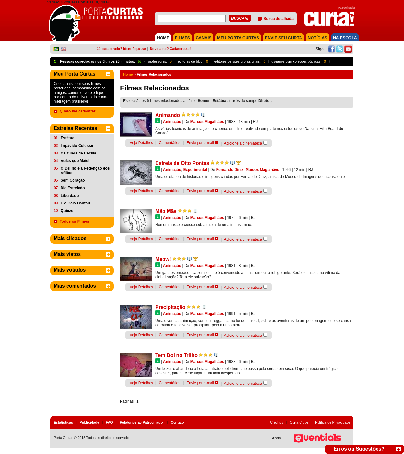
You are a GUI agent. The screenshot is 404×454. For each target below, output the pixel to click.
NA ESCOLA (345, 37)
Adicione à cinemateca (243, 143)
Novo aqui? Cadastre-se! (170, 49)
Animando (167, 115)
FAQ (109, 422)
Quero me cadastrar (77, 111)
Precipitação (170, 307)
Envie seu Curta (283, 37)
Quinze (67, 211)
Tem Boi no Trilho (176, 355)
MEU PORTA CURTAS (238, 37)
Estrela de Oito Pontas (182, 163)
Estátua (67, 138)
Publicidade (89, 422)
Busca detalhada (279, 18)
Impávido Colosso (77, 145)
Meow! (163, 259)
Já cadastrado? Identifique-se (121, 49)
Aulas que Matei (75, 161)
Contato (177, 422)
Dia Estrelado (73, 188)
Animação (172, 121)
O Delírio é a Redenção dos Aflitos (85, 170)
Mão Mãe (166, 211)
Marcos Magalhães (207, 121)
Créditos (276, 422)
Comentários (169, 143)
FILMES (182, 37)
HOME (163, 37)
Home (128, 74)
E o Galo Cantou (75, 203)
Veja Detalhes (141, 143)
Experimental (195, 169)
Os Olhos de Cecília (78, 153)
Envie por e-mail (200, 143)
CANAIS (203, 37)
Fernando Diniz (230, 169)
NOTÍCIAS (317, 37)
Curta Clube (299, 422)
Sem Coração (73, 180)
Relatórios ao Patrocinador (142, 422)
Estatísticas (63, 422)
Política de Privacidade (332, 422)
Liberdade (70, 195)
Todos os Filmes (74, 221)
